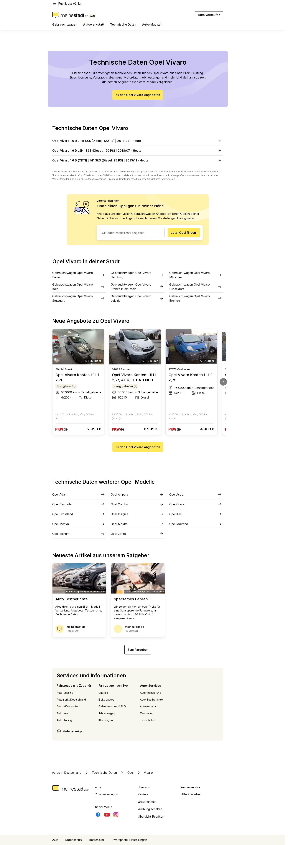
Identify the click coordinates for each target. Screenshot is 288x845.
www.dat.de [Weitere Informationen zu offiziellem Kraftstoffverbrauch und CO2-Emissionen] (168, 179)
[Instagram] (116, 815)
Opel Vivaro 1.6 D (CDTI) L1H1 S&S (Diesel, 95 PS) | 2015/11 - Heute (137, 160)
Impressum (96, 840)
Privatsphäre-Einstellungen (129, 840)
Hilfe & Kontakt (191, 794)
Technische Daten (100, 772)
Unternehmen (147, 802)
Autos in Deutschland (66, 772)
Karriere (143, 794)
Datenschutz (74, 840)
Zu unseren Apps (106, 794)
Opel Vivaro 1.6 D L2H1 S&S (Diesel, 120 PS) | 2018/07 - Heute (137, 150)
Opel (127, 772)
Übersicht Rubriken (151, 816)
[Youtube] (107, 815)
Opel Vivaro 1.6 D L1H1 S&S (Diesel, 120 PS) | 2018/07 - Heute (137, 140)
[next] (223, 382)
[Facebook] (98, 815)
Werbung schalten (150, 809)
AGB (55, 840)
